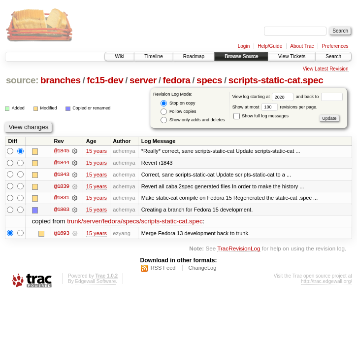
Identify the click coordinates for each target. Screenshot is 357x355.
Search (333, 56)
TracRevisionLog (238, 249)
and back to (319, 96)
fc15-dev (105, 80)
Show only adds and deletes (193, 120)
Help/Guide (270, 46)
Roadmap (193, 56)
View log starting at (264, 96)
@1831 (61, 198)
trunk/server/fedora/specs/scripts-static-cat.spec (134, 222)
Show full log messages (261, 115)
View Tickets (291, 56)
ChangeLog (202, 269)
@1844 (61, 163)
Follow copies (178, 111)
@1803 (61, 210)
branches (60, 80)
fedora (177, 80)
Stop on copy (178, 103)
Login (244, 46)
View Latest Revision (326, 68)
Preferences (335, 46)
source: (22, 80)
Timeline (153, 56)
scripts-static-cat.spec (276, 80)
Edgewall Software (95, 282)
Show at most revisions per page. (275, 107)
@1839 (61, 186)
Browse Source (241, 56)
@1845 (61, 151)
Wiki (119, 56)
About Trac (302, 46)
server (143, 80)
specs (209, 80)
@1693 (61, 234)
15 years (96, 151)
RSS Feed (163, 269)
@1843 (61, 174)
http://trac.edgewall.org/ (326, 282)
